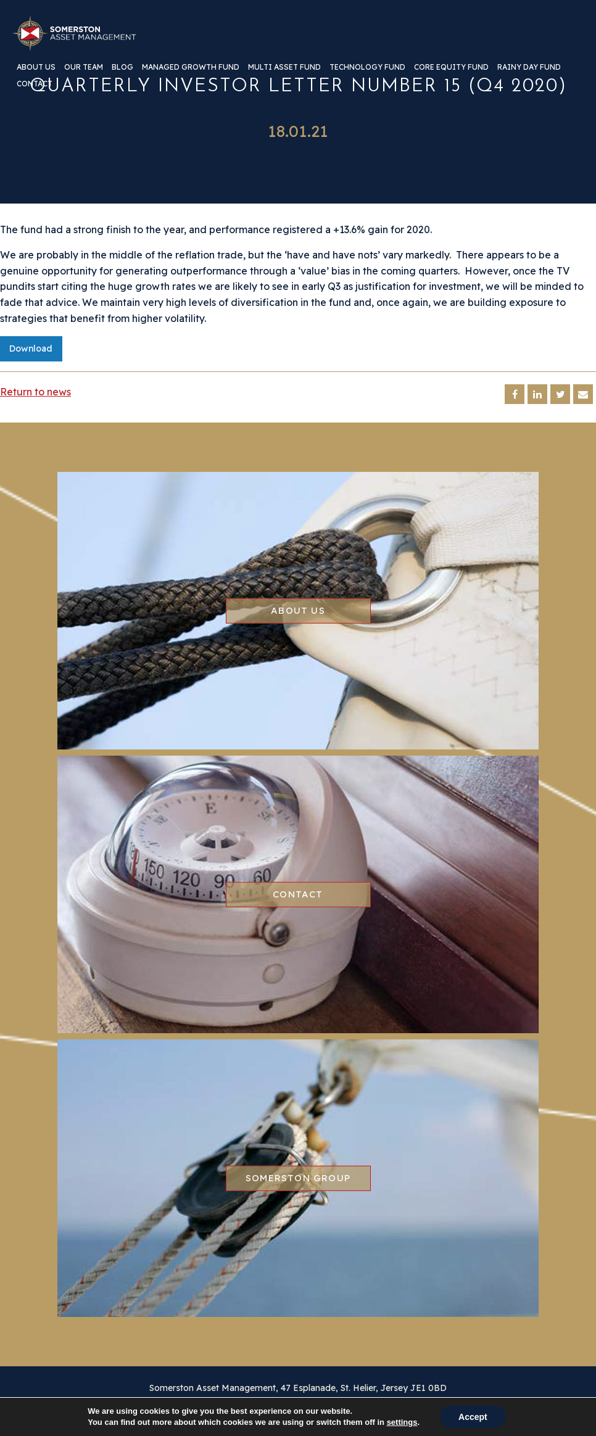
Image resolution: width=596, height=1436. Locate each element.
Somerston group (298, 1178)
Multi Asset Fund (284, 68)
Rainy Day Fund (529, 68)
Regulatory (287, 1411)
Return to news (35, 392)
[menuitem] (36, 72)
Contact (34, 84)
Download (30, 348)
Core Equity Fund (451, 68)
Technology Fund (367, 68)
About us (36, 68)
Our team (83, 68)
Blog (122, 68)
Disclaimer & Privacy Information (190, 1411)
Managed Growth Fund (190, 68)
